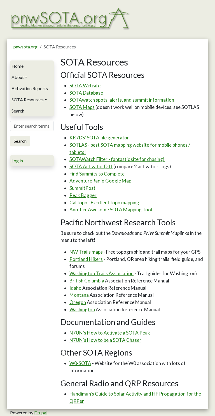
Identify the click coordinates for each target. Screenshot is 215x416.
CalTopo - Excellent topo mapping (104, 202)
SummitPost (82, 188)
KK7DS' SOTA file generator (99, 138)
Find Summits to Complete (97, 174)
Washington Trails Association (101, 273)
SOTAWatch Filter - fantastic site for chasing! (117, 159)
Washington (82, 309)
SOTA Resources (27, 99)
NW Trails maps (86, 252)
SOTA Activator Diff (91, 166)
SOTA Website (85, 85)
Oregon (77, 302)
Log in (17, 160)
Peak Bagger (83, 195)
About (17, 77)
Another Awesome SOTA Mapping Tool (110, 209)
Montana (79, 295)
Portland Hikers (86, 259)
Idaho (75, 288)
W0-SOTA (80, 363)
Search (17, 110)
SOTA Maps (82, 107)
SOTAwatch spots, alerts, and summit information (121, 100)
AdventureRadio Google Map (100, 181)
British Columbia (86, 281)
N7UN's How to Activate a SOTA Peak (109, 333)
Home (17, 66)
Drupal (40, 412)
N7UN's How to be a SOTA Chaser (105, 340)
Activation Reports (29, 88)
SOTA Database (86, 93)
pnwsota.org (25, 46)
